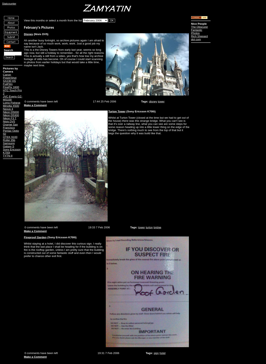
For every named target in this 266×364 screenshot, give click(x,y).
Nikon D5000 (11, 112)
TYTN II (7, 155)
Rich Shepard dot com (199, 38)
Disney (28, 34)
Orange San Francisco (10, 126)
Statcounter (9, 3)
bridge (157, 227)
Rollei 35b (9, 140)
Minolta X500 (11, 105)
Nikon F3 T (9, 118)
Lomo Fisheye (11, 102)
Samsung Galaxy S (9, 145)
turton (149, 227)
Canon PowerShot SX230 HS (9, 77)
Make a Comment (35, 105)
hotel (163, 353)
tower (161, 101)
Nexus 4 (8, 109)
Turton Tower (117, 111)
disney (153, 101)
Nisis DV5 (9, 121)
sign (156, 353)
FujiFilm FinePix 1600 (11, 85)
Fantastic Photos (196, 31)
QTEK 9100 (10, 137)
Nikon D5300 (11, 115)
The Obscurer (199, 26)
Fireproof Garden (35, 237)
